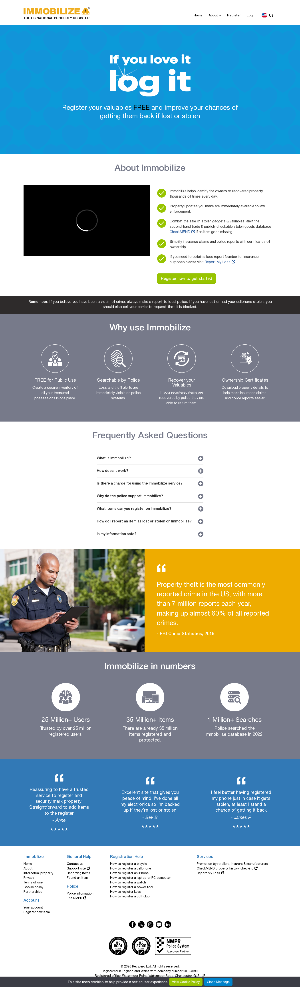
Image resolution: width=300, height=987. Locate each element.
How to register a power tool (131, 887)
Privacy (29, 877)
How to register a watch (128, 882)
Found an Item (77, 877)
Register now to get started (186, 278)
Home (198, 15)
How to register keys (125, 891)
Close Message (218, 982)
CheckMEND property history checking (225, 868)
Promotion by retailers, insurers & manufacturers (232, 863)
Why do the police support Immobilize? (150, 496)
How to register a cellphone (130, 868)
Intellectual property (38, 873)
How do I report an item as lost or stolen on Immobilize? (150, 521)
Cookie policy (33, 887)
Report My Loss (217, 262)
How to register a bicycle (128, 863)
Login (251, 15)
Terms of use (33, 882)
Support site (76, 868)
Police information (80, 893)
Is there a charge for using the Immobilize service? (150, 483)
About (215, 15)
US (268, 15)
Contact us (75, 863)
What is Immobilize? (150, 458)
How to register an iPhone (129, 873)
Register (233, 15)
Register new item (37, 912)
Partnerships (33, 891)
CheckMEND (180, 232)
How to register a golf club (130, 896)
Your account (33, 907)
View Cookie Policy (186, 982)
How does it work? (150, 471)
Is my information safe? (150, 534)
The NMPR (74, 898)
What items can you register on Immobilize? (150, 509)
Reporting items (78, 873)
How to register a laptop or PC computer (140, 877)
